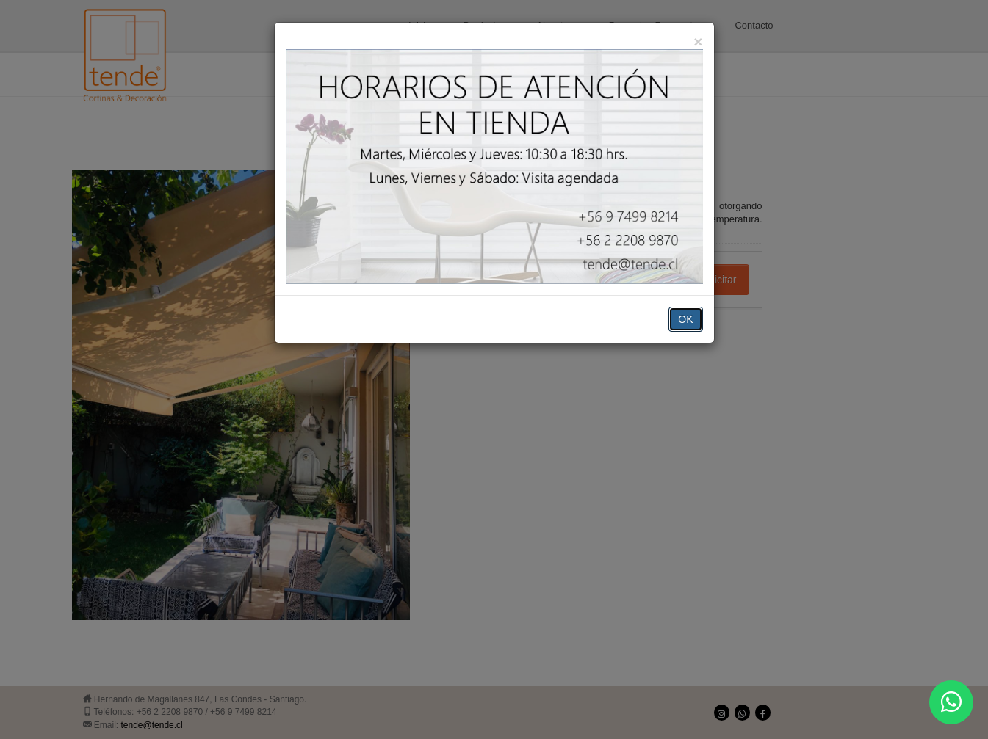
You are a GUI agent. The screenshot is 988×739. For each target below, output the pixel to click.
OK (685, 319)
